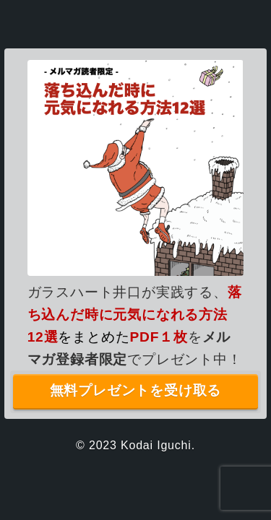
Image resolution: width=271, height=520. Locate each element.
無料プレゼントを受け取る (136, 390)
